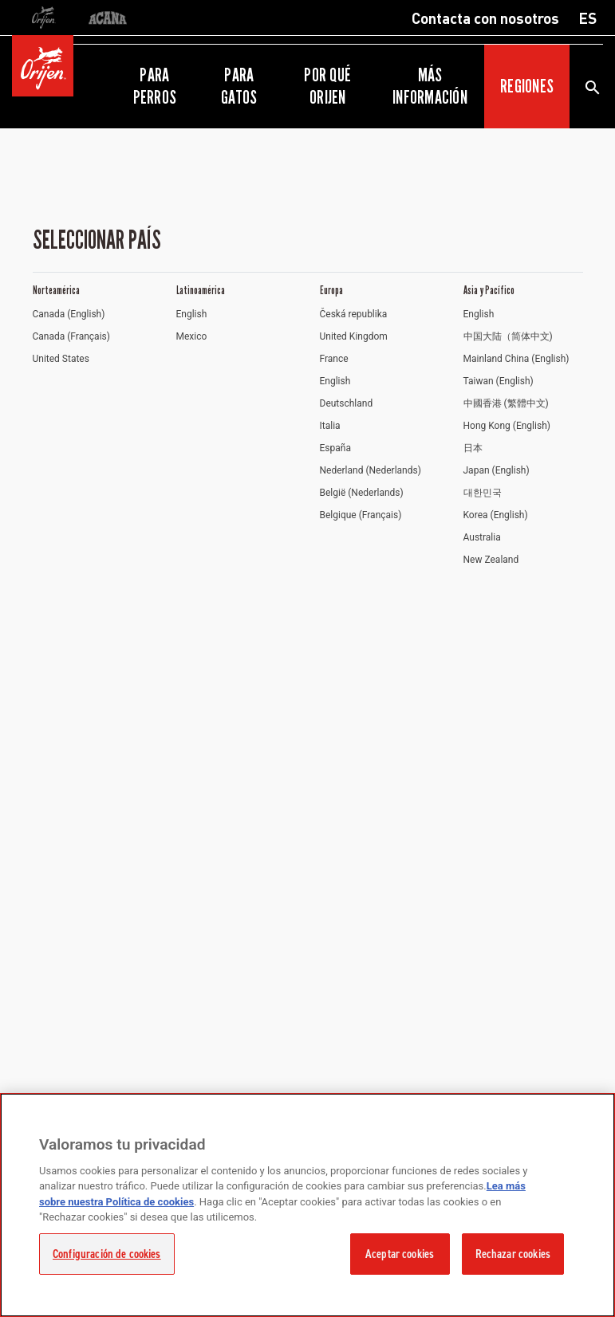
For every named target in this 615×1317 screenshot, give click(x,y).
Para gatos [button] (239, 86)
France (334, 358)
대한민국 (482, 492)
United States (61, 358)
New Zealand (491, 559)
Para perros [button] (154, 86)
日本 (473, 448)
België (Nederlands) (362, 492)
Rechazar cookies (512, 1254)
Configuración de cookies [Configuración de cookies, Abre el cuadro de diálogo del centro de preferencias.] (107, 1254)
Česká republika (354, 314)
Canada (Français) (71, 336)
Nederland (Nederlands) (370, 470)
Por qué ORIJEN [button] (327, 86)
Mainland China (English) (516, 358)
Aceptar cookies (399, 1254)
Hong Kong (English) (506, 425)
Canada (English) (69, 314)
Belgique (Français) (361, 515)
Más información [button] (429, 86)
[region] (307, 1205)
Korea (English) (495, 515)
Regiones (527, 86)
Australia (482, 537)
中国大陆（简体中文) (508, 336)
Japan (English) (496, 470)
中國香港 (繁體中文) (506, 403)
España (335, 448)
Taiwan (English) (498, 381)
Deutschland (346, 403)
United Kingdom (354, 336)
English (191, 314)
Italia (330, 425)
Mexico (191, 336)
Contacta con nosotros (485, 17)
